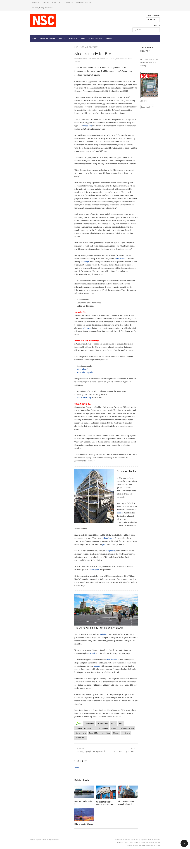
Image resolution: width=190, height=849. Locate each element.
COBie (113, 728)
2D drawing (89, 723)
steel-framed (111, 660)
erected (120, 513)
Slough (116, 733)
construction (121, 258)
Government (80, 733)
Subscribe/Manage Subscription (42, 8)
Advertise (45, 3)
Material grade (83, 369)
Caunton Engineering (83, 728)
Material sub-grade (85, 372)
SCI (60, 3)
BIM (120, 723)
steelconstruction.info (83, 3)
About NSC (35, 3)
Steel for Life (69, 3)
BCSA (54, 3)
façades (97, 666)
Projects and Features (47, 38)
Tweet (76, 767)
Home (34, 38)
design (86, 262)
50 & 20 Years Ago (95, 38)
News (61, 38)
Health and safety (84, 398)
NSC (95, 59)
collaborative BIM (127, 728)
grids (104, 544)
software (126, 733)
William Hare (80, 737)
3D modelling (102, 723)
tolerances (87, 328)
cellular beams (108, 538)
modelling (87, 126)
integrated (110, 551)
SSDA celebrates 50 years (83, 824)
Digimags (109, 38)
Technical (71, 38)
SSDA (83, 38)
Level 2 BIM (93, 733)
